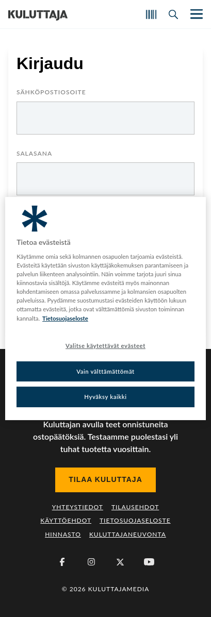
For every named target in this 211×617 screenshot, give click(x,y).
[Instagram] (91, 561)
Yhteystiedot (77, 507)
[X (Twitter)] (120, 561)
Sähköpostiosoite (51, 92)
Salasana (34, 154)
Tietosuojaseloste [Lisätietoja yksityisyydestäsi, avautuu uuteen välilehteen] (65, 318)
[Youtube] (149, 561)
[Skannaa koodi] (151, 14)
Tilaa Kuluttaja (105, 479)
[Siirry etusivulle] (38, 14)
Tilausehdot (135, 507)
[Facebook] (62, 561)
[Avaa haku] (173, 14)
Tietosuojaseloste (135, 520)
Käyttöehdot (65, 520)
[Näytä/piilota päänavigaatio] (195, 14)
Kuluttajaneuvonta (127, 534)
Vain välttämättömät (105, 371)
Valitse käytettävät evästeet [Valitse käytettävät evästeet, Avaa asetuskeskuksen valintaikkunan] (105, 345)
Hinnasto (63, 534)
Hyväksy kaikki (105, 397)
